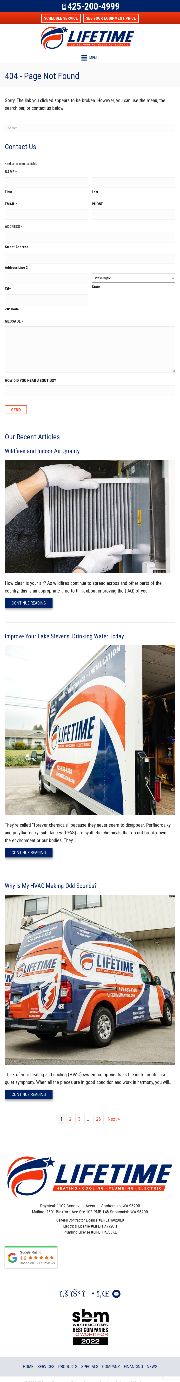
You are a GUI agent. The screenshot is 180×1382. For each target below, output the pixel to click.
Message (14, 314)
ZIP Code (12, 302)
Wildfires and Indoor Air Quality (42, 442)
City (8, 282)
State (96, 282)
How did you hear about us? (30, 373)
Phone (97, 203)
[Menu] (90, 58)
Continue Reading (32, 594)
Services (45, 1358)
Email (11, 203)
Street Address (16, 243)
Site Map (106, 1374)
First (8, 191)
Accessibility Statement (138, 1374)
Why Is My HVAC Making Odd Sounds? (51, 877)
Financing (133, 1358)
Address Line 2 (16, 263)
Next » (113, 1110)
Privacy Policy (82, 1374)
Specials (89, 1358)
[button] (61, 18)
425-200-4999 (93, 6)
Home (28, 1358)
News (152, 1358)
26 (98, 1110)
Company (111, 1358)
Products (67, 1358)
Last (95, 191)
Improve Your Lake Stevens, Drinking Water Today (64, 627)
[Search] (90, 128)
